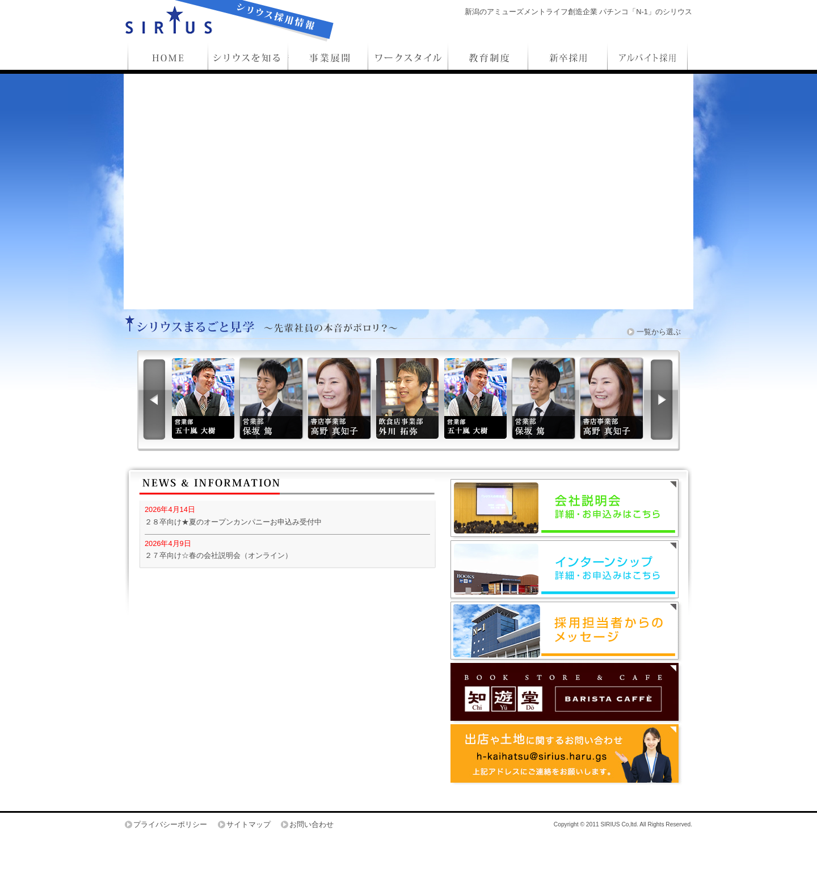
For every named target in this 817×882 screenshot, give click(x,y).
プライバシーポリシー (170, 824)
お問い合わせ (311, 824)
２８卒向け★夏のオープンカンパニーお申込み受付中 (233, 522)
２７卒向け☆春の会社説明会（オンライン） (218, 555)
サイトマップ (248, 824)
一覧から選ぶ (659, 331)
